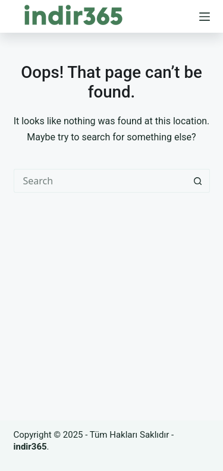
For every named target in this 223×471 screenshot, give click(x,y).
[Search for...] (100, 181)
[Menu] (204, 16)
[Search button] (198, 181)
